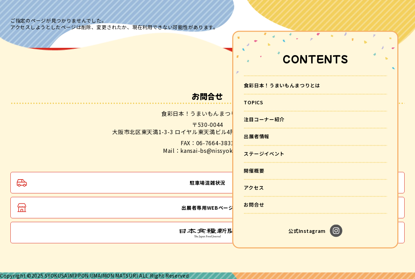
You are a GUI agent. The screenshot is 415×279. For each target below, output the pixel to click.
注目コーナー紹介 (264, 119)
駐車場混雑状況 (207, 182)
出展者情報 (256, 136)
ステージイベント (264, 153)
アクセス (254, 187)
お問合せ (254, 204)
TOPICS (253, 102)
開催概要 (254, 170)
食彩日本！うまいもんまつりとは (282, 84)
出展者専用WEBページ (207, 207)
